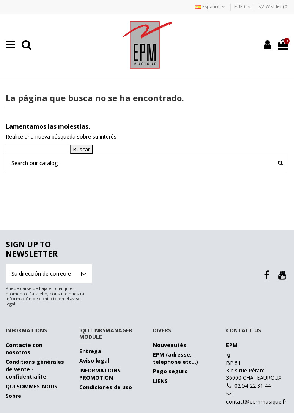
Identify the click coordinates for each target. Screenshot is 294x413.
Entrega (90, 351)
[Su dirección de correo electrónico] (41, 273)
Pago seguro (170, 371)
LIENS (160, 381)
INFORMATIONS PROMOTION (100, 374)
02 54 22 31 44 (252, 385)
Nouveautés (169, 345)
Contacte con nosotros (24, 348)
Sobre (13, 395)
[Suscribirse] (84, 273)
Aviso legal (94, 360)
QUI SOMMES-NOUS (31, 386)
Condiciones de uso (105, 387)
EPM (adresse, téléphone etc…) (175, 358)
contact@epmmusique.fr (256, 401)
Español (210, 6)
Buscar (81, 149)
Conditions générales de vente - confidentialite (35, 369)
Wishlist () (273, 6)
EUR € (242, 6)
